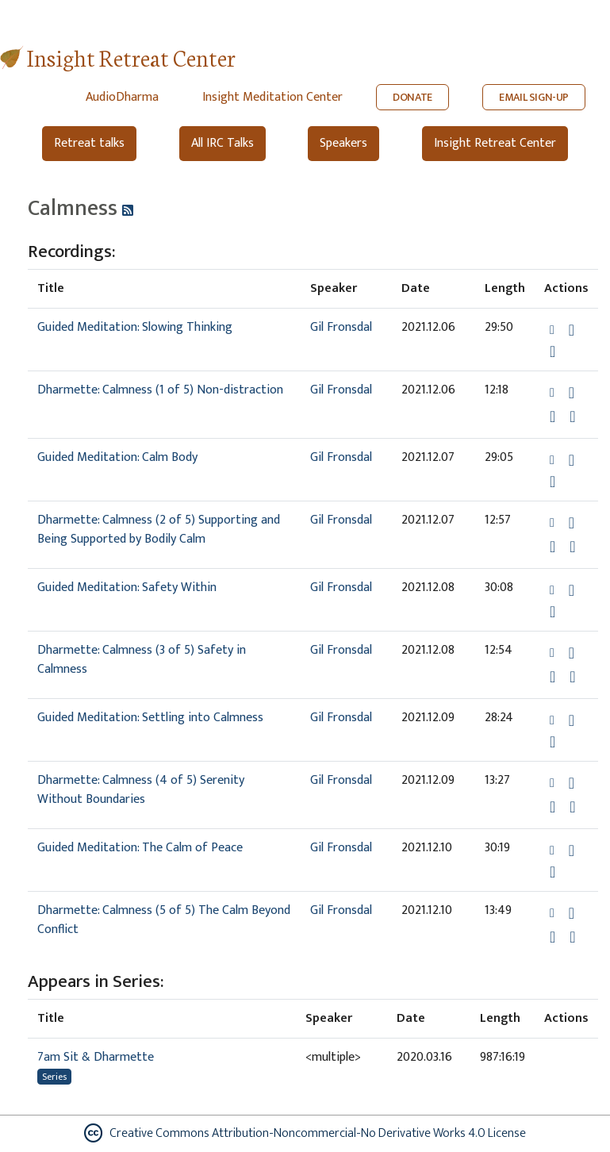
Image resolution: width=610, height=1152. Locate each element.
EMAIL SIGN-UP (534, 97)
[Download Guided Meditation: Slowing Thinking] (571, 330)
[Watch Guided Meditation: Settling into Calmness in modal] (552, 742)
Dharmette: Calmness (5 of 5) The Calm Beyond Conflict (163, 920)
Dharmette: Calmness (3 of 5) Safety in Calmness (141, 659)
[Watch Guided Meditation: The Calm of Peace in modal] (552, 872)
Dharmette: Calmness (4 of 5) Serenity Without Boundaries (140, 790)
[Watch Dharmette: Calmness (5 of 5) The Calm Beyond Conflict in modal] (552, 937)
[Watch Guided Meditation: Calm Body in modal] (552, 481)
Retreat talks (89, 143)
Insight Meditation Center (272, 97)
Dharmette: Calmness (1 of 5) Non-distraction (160, 390)
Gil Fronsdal (341, 327)
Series (54, 1077)
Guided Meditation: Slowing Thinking (134, 327)
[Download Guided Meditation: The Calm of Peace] (571, 850)
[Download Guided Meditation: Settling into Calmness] (571, 720)
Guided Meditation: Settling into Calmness (150, 717)
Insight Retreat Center (131, 56)
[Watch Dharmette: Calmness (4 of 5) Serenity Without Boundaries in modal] (552, 807)
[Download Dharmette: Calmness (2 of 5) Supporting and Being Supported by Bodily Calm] (571, 523)
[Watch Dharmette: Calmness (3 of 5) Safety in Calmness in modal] (552, 676)
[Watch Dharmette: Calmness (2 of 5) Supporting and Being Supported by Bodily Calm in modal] (552, 546)
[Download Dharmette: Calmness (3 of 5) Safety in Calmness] (571, 653)
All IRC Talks (222, 143)
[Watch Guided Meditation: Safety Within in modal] (552, 611)
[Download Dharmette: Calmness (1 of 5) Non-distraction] (571, 393)
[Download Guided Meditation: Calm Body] (571, 460)
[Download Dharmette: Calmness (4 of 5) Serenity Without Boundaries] (571, 783)
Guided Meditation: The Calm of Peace (140, 847)
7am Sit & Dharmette (95, 1057)
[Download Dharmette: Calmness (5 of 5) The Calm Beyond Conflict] (571, 913)
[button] (553, 329)
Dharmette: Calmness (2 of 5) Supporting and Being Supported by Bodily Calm (158, 529)
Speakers (343, 143)
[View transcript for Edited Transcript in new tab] (572, 416)
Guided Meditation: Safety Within (127, 587)
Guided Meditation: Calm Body (117, 457)
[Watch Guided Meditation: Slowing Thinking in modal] (552, 351)
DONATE (412, 97)
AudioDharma (122, 97)
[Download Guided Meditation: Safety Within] (571, 590)
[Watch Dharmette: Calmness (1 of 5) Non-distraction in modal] (552, 416)
